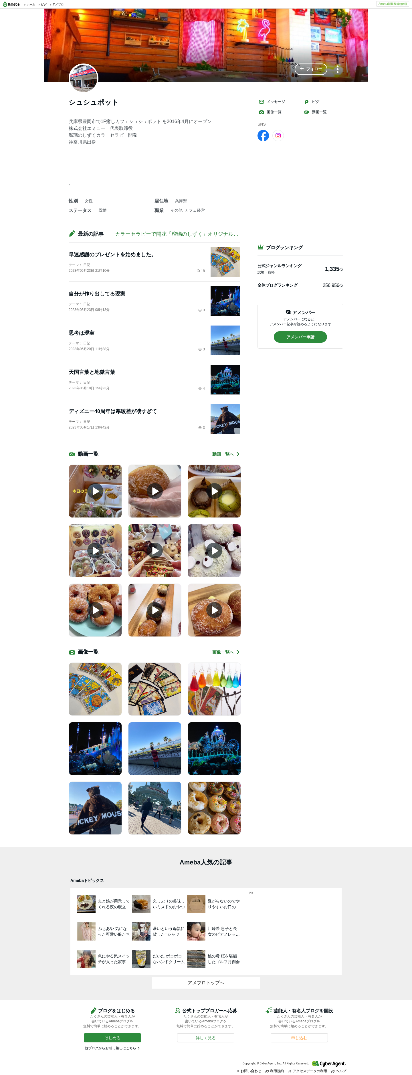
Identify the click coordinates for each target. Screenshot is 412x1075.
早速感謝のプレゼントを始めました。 (112, 254)
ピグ (311, 102)
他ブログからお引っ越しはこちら (110, 1048)
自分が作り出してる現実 (97, 294)
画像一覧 (270, 112)
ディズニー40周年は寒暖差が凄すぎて (113, 411)
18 (201, 271)
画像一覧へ (226, 652)
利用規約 (275, 1070)
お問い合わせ (248, 1070)
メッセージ (272, 102)
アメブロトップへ (206, 982)
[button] (311, 69)
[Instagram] (278, 135)
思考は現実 (81, 333)
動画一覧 (315, 112)
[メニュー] (337, 70)
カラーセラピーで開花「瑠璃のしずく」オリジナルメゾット (184, 234)
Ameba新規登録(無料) (393, 4)
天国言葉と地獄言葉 (92, 372)
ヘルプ (338, 1070)
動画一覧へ (226, 454)
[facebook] (263, 135)
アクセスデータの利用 (307, 1070)
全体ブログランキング (278, 285)
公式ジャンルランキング (280, 265)
